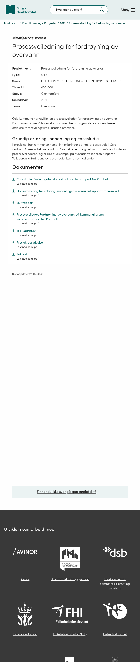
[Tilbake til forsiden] (21, 10)
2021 (62, 23)
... (18, 23)
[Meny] (127, 9)
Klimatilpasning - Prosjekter (39, 23)
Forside (8, 23)
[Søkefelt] (79, 9)
